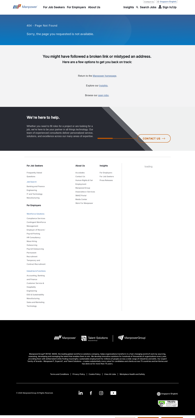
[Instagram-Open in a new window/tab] (101, 393)
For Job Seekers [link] (35, 165)
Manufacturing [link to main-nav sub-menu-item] (33, 198)
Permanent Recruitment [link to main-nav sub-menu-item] (32, 255)
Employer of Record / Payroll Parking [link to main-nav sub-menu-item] (36, 232)
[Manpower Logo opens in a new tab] (62, 338)
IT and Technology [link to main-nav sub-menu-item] (35, 194)
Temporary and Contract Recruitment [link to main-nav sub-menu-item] (36, 262)
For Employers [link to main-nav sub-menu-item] (106, 172)
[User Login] (167, 7)
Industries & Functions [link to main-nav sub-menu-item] (36, 271)
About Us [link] (80, 165)
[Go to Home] (25, 7)
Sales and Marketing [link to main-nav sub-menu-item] (35, 302)
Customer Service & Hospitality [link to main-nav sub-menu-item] (35, 285)
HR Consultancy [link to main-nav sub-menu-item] (34, 237)
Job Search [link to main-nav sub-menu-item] (32, 182)
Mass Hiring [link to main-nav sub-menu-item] (32, 241)
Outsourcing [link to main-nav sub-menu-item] (32, 245)
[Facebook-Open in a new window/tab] (91, 393)
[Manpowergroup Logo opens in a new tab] (129, 338)
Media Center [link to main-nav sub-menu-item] (81, 199)
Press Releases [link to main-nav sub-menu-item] (106, 180)
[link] (97, 393)
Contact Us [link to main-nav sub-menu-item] (80, 176)
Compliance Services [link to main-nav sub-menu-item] (36, 218)
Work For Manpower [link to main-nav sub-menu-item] (84, 203)
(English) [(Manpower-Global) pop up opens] (166, 1)
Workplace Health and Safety (132, 374)
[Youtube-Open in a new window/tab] (113, 393)
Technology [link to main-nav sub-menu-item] (32, 306)
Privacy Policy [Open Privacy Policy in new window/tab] (79, 374)
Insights (103, 85)
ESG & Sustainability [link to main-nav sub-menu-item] (35, 294)
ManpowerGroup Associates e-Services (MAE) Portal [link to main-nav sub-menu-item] (85, 192)
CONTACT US (154, 138)
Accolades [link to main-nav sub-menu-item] (80, 172)
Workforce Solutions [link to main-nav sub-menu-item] (35, 214)
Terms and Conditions (59, 374)
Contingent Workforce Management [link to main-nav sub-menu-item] (36, 224)
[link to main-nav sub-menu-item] (54, 7)
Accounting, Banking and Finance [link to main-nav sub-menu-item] (36, 277)
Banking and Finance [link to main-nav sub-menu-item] (36, 186)
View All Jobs (110, 374)
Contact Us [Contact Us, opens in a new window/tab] (149, 2)
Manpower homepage (104, 76)
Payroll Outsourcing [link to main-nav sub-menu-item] (35, 249)
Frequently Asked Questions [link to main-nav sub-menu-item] (34, 174)
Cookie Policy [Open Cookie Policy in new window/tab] (95, 374)
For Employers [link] (34, 205)
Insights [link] (104, 165)
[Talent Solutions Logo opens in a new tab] (92, 338)
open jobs (103, 95)
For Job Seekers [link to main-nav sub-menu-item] (107, 176)
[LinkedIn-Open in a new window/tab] (81, 393)
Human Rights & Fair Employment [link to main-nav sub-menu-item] (84, 182)
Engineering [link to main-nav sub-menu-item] (32, 190)
